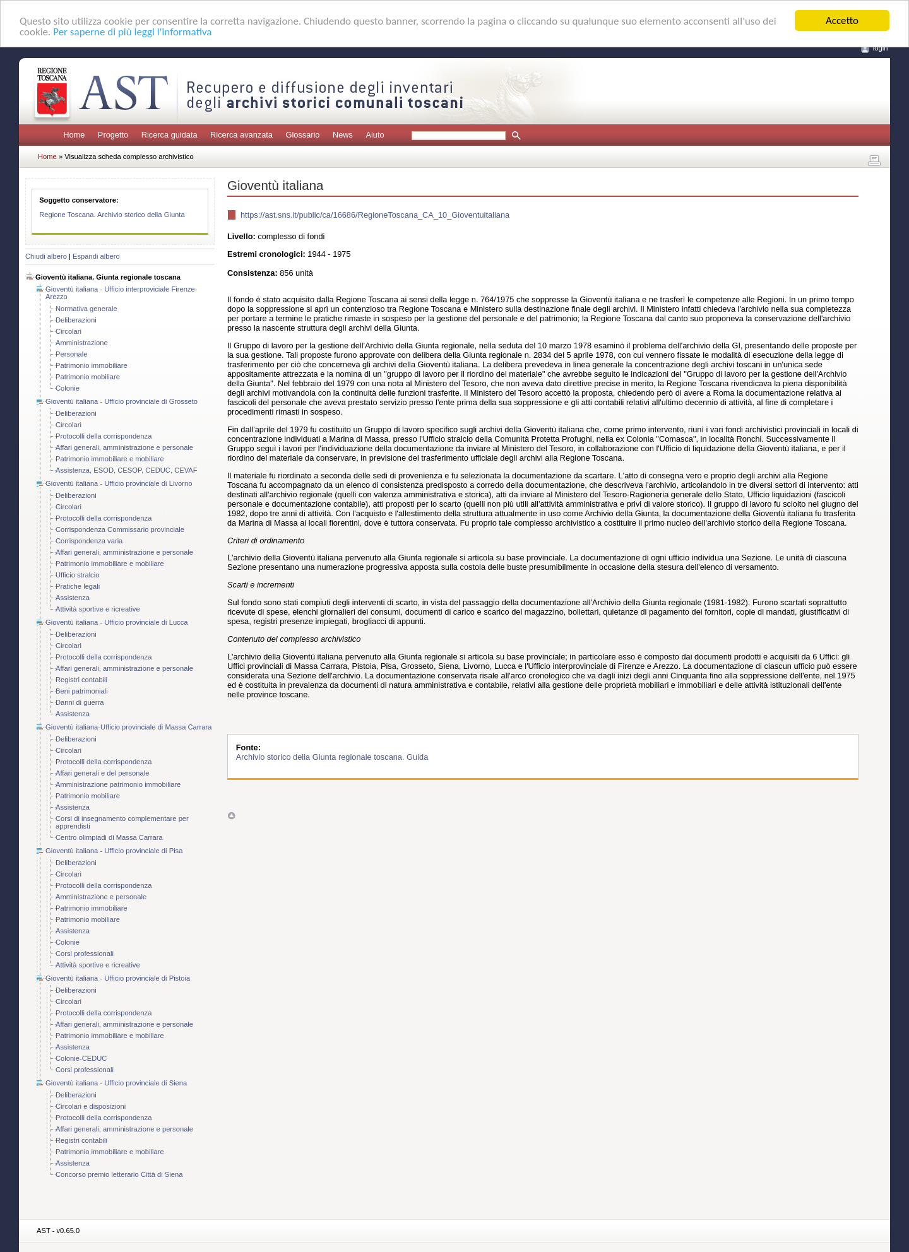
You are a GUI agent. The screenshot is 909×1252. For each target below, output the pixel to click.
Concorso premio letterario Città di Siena (119, 1174)
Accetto (842, 20)
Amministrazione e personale (101, 897)
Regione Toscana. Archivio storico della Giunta (112, 214)
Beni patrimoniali (82, 691)
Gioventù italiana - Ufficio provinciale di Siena (116, 1083)
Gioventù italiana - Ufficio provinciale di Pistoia (117, 978)
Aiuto (374, 134)
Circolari (68, 331)
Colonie (68, 388)
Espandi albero (96, 256)
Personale (71, 354)
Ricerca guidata (169, 134)
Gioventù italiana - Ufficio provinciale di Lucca (116, 622)
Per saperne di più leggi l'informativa (132, 31)
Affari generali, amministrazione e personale (124, 447)
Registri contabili (81, 679)
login (880, 48)
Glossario (302, 134)
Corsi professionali (85, 953)
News (343, 134)
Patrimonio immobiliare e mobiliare (110, 459)
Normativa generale (86, 308)
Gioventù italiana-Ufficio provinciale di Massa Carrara (128, 727)
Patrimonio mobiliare (88, 377)
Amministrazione (82, 342)
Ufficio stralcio (77, 575)
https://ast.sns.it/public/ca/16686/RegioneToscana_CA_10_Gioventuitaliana (375, 215)
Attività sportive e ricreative (98, 609)
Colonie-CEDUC (81, 1058)
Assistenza (73, 597)
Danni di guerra (80, 702)
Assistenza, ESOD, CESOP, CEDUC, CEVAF (127, 470)
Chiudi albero (46, 256)
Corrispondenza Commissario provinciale (120, 529)
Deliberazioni (76, 320)
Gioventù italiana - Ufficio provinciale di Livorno (118, 483)
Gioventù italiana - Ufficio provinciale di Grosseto (121, 401)
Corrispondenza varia (89, 541)
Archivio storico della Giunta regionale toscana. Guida (332, 757)
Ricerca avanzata (241, 134)
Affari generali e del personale (102, 773)
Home (74, 134)
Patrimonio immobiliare (92, 365)
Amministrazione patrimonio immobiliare (118, 784)
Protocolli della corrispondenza (104, 436)
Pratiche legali (78, 586)
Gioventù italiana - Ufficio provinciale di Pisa (113, 850)
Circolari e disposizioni (91, 1106)
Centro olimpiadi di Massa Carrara (109, 837)
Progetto (113, 134)
